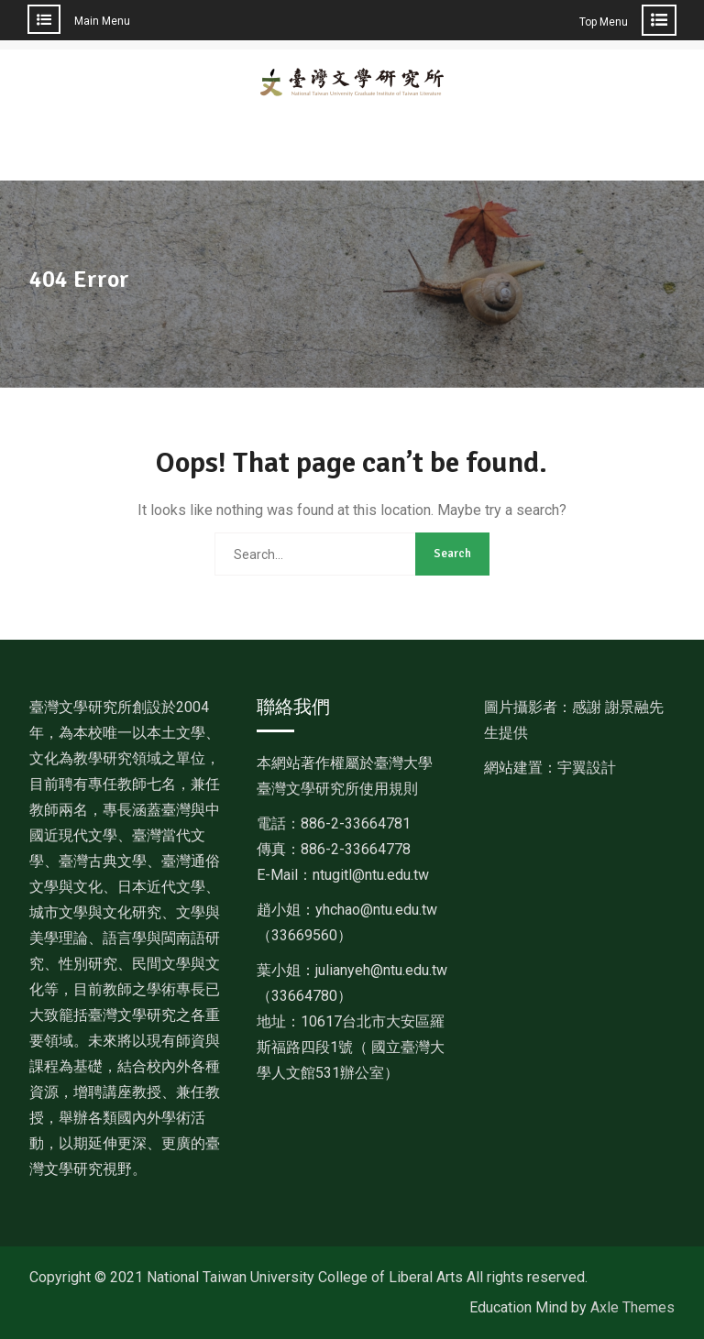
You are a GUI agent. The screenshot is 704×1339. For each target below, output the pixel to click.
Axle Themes (632, 1307)
